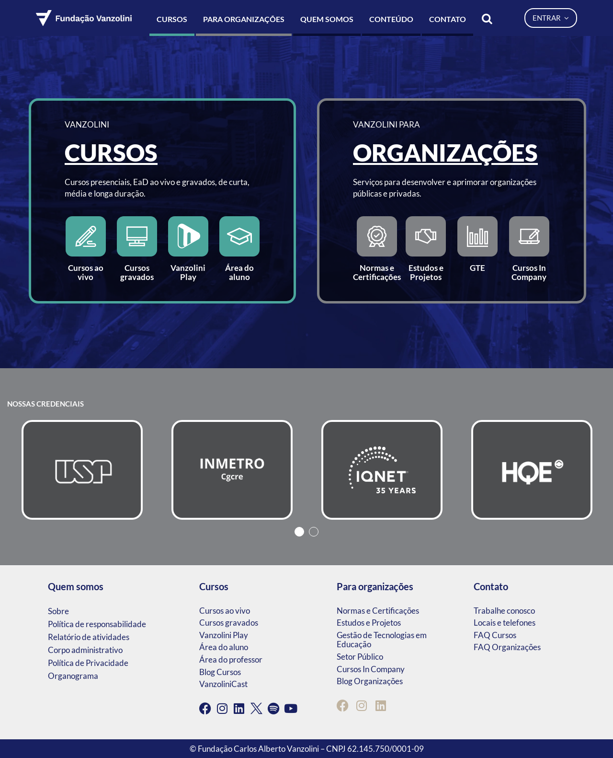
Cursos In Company (371, 669)
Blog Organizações (370, 681)
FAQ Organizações (507, 647)
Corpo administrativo (85, 650)
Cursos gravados (228, 623)
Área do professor (230, 659)
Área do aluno (223, 647)
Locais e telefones (504, 623)
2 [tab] (313, 531)
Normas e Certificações (378, 611)
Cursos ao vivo (224, 611)
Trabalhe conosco (504, 611)
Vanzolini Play (223, 635)
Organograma (73, 676)
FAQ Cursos (495, 635)
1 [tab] (299, 531)
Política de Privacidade (88, 663)
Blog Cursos (220, 672)
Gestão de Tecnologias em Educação (382, 640)
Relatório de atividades (88, 637)
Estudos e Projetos (369, 623)
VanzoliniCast (223, 684)
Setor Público (360, 657)
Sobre (58, 611)
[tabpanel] (82, 470)
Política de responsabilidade (97, 624)
